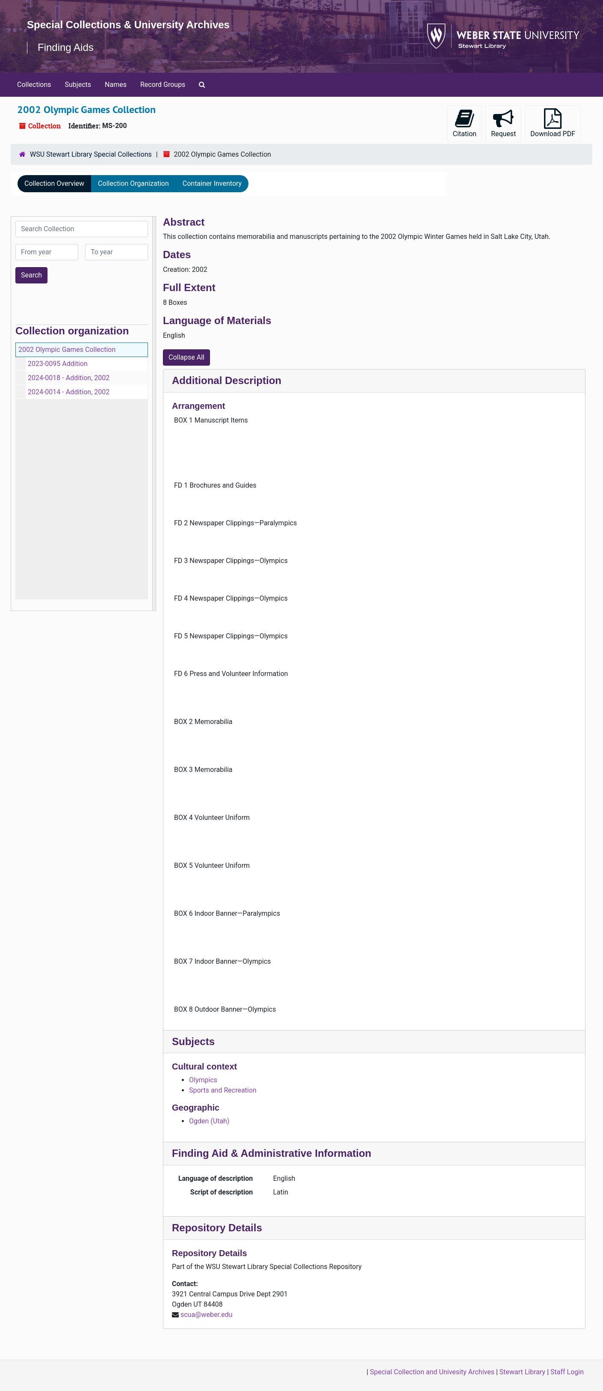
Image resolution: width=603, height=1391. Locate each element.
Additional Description (226, 380)
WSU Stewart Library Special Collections (91, 154)
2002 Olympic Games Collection (66, 350)
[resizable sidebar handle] (154, 414)
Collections (34, 84)
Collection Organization (133, 183)
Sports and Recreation (223, 1090)
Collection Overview (54, 183)
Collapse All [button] (186, 357)
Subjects (78, 84)
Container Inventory (212, 183)
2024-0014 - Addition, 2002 (68, 392)
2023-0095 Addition (58, 364)
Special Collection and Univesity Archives (432, 1372)
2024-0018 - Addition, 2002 (68, 378)
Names (116, 84)
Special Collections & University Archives (128, 24)
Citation (464, 123)
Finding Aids (66, 47)
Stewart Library (522, 1372)
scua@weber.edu (206, 1315)
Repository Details (217, 1227)
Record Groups (162, 84)
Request (503, 123)
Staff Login (567, 1372)
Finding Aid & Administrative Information (271, 1153)
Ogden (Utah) (209, 1121)
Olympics (203, 1080)
